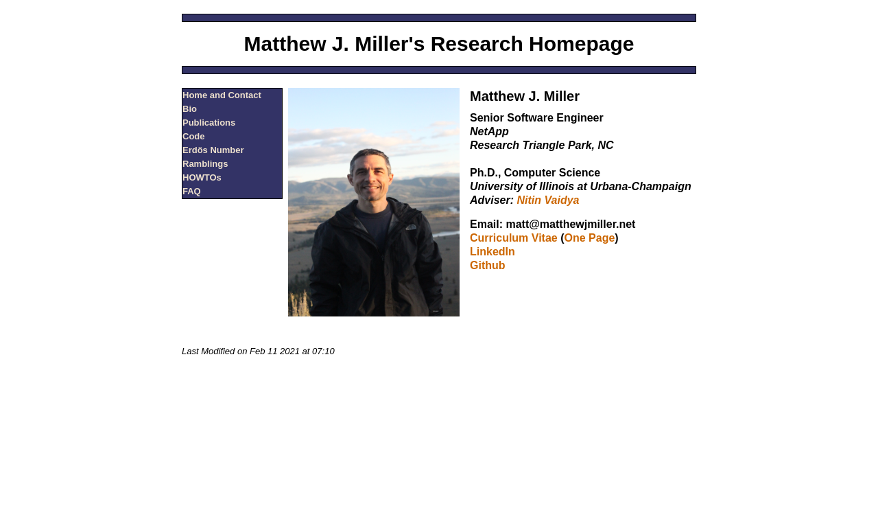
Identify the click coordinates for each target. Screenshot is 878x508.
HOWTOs (202, 177)
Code (193, 136)
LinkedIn (492, 251)
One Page (590, 238)
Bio (189, 109)
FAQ (191, 191)
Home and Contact (221, 95)
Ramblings (205, 164)
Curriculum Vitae (514, 238)
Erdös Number (213, 150)
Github (488, 265)
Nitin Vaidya (548, 200)
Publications (208, 122)
